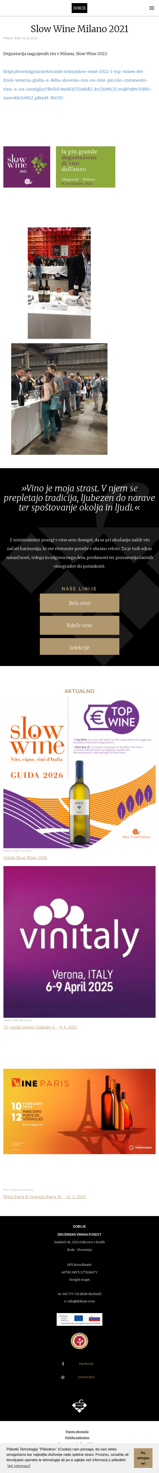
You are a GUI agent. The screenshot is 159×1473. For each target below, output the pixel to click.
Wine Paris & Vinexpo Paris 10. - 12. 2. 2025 (44, 1196)
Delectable (78, 1377)
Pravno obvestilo (77, 1431)
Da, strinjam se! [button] (143, 1458)
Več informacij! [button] (18, 1466)
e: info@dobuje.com (79, 1301)
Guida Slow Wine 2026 (25, 857)
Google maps (79, 1280)
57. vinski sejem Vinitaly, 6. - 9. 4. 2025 (40, 1027)
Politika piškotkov (77, 1437)
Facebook (78, 1364)
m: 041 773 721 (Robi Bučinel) (79, 1294)
